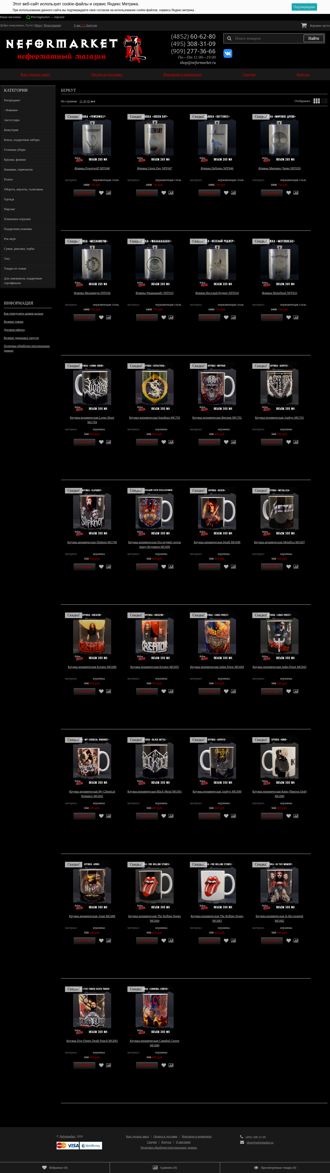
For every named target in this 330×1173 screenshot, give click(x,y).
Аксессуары (12, 120)
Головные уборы (14, 150)
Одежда (9, 199)
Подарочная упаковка (18, 229)
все (93, 101)
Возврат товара (13, 321)
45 (88, 101)
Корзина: (315, 25)
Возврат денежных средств (21, 338)
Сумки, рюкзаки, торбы (19, 249)
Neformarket (67, 1136)
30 (84, 101)
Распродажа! (12, 100)
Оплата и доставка (106, 74)
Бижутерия (11, 130)
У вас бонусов (85, 25)
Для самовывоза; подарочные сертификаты (23, 281)
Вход (39, 25)
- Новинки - (11, 110)
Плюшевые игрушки (17, 219)
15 (80, 101)
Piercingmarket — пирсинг (48, 17)
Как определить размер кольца (23, 313)
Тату (7, 258)
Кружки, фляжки (15, 159)
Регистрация (52, 25)
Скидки (249, 74)
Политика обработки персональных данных (27, 348)
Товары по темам (15, 268)
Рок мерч (10, 239)
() (55, 1167)
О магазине (183, 1142)
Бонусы (303, 74)
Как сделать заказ (35, 74)
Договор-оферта (14, 330)
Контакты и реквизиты (182, 74)
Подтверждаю (304, 7)
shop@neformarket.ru (198, 62)
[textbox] (274, 38)
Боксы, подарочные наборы (22, 140)
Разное (8, 179)
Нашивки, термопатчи (18, 169)
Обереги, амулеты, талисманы (23, 189)
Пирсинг (9, 209)
